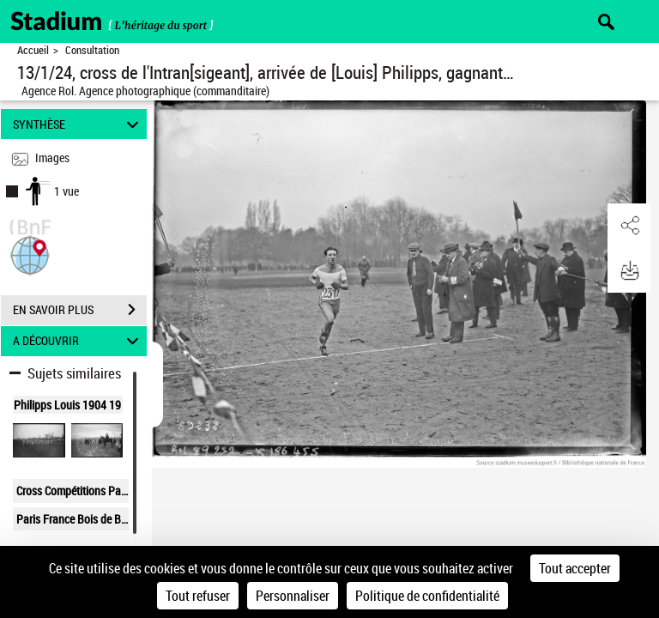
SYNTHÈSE (78, 124)
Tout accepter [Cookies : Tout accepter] (575, 568)
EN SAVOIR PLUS (80, 310)
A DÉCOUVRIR (78, 341)
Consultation (92, 50)
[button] (30, 253)
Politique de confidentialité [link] (427, 595)
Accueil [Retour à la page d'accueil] (33, 50)
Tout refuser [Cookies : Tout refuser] (198, 595)
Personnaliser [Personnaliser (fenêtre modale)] (293, 595)
